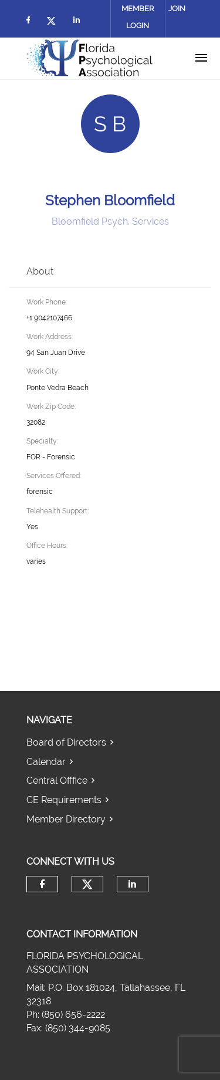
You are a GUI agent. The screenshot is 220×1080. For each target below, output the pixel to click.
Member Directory (66, 819)
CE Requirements (63, 799)
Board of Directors (66, 742)
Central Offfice (56, 780)
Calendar (46, 761)
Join (176, 8)
